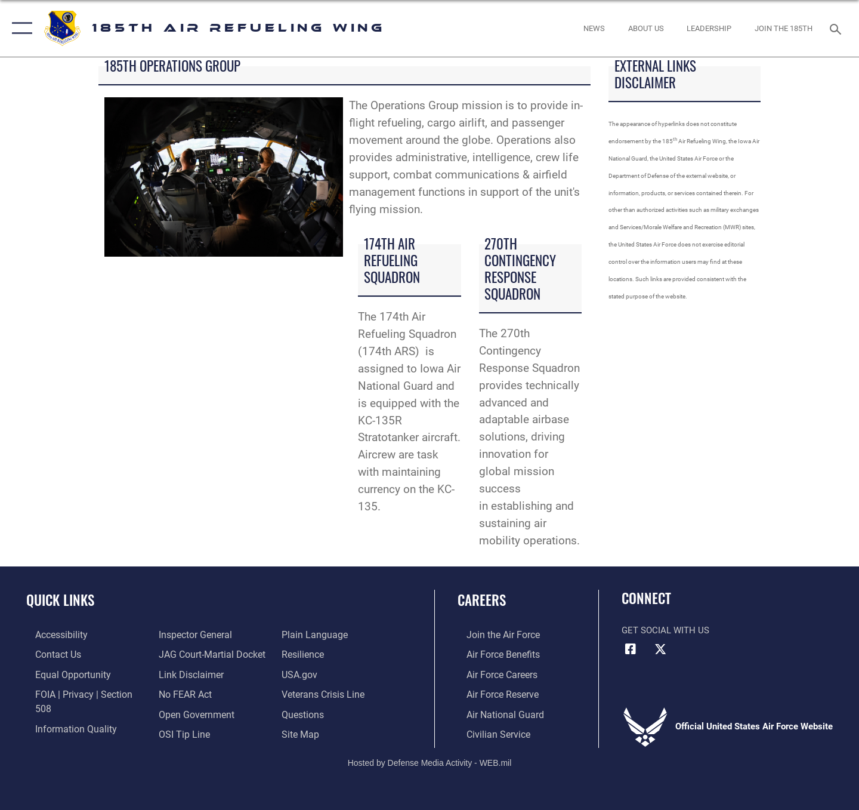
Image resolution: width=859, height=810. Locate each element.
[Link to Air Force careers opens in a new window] (492, 673)
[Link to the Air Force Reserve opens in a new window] (493, 693)
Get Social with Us (665, 630)
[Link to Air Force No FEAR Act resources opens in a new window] (182, 673)
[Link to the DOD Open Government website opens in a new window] (191, 693)
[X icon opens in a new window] (660, 649)
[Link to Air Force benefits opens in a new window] (493, 653)
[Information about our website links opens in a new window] (187, 653)
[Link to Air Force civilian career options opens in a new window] (488, 731)
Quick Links (60, 600)
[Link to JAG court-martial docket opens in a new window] (207, 634)
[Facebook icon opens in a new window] (630, 649)
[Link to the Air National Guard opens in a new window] (494, 712)
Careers (482, 600)
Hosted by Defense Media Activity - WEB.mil (430, 760)
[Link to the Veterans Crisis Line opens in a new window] (325, 673)
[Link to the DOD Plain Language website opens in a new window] (186, 731)
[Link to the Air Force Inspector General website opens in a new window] (61, 731)
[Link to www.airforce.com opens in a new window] (493, 634)
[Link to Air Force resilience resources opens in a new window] (305, 634)
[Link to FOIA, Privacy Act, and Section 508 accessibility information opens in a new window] (80, 693)
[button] (19, 28)
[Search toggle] (837, 28)
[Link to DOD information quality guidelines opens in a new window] (64, 712)
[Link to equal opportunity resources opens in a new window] (61, 673)
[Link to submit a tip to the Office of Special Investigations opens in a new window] (179, 712)
